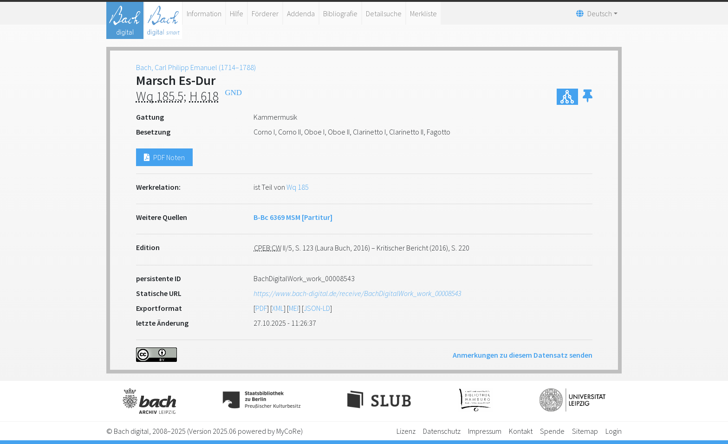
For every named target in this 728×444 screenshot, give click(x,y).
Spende (552, 431)
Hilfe (236, 13)
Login (613, 431)
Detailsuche (384, 13)
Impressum (484, 431)
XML (278, 308)
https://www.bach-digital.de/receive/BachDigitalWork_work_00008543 (357, 293)
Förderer (265, 13)
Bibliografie (340, 13)
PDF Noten (164, 157)
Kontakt (521, 431)
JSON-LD (317, 308)
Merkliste (423, 13)
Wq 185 (297, 187)
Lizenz (406, 431)
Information (204, 13)
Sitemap (585, 431)
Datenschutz (442, 431)
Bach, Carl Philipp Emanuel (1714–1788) (196, 67)
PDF (261, 308)
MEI (294, 308)
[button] (587, 97)
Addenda (301, 13)
